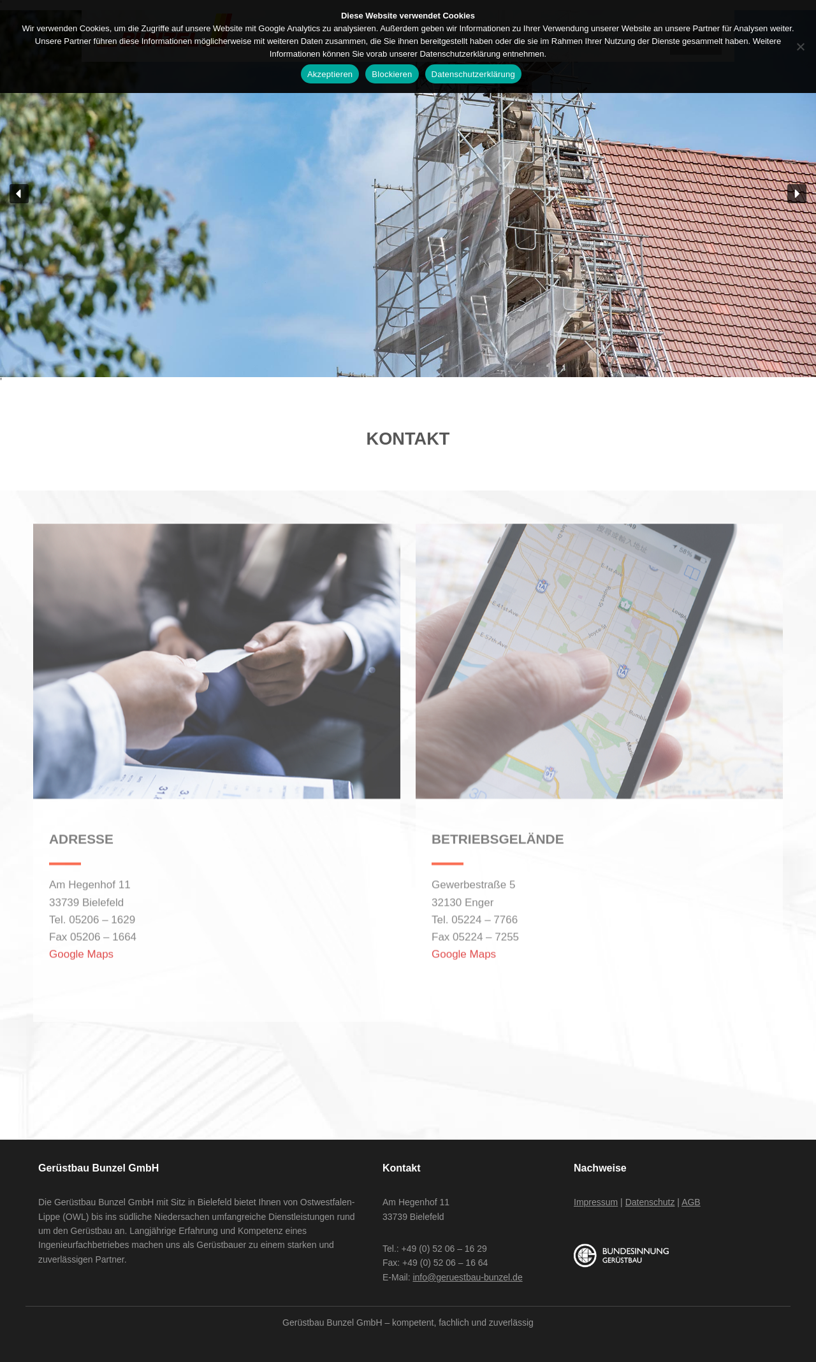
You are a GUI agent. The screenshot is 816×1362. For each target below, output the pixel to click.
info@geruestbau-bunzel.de (467, 1277)
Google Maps (81, 928)
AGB (691, 1202)
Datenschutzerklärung (473, 74)
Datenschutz (650, 1202)
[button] (19, 193)
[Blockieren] (800, 46)
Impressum (596, 1202)
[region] (408, 193)
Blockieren (392, 74)
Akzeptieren (330, 74)
